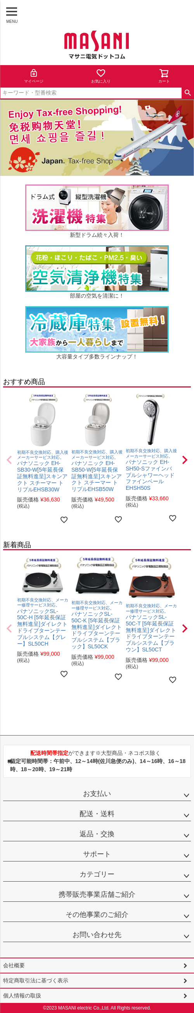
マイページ (33, 75)
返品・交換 (97, 834)
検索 (188, 93)
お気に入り (101, 75)
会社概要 (14, 965)
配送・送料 (97, 814)
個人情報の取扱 (22, 995)
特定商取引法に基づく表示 (35, 980)
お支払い (97, 794)
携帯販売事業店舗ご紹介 (97, 894)
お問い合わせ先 (97, 935)
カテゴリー (97, 874)
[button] (9, 460)
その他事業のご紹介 (97, 914)
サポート (97, 854)
